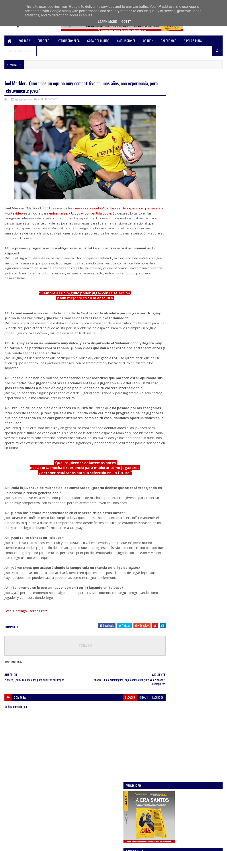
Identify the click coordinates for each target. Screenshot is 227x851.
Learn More (107, 22)
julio (169, 565)
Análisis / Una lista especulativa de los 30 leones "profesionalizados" (198, 202)
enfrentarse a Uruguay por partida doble (94, 214)
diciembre (173, 471)
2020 (166, 465)
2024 (166, 440)
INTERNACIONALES (68, 40)
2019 (165, 610)
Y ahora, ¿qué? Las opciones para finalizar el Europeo (188, 520)
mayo (170, 577)
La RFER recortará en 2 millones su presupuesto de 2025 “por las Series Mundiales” (198, 231)
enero (170, 603)
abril (169, 584)
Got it (126, 22)
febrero (171, 596)
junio (170, 571)
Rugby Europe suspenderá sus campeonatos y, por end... (186, 539)
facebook (142, 702)
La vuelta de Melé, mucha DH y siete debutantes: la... (189, 549)
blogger (114, 702)
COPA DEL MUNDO (98, 40)
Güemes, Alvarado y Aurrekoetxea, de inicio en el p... (190, 491)
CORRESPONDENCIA (20, 50)
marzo (170, 590)
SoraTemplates (25, 845)
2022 (166, 452)
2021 (165, 459)
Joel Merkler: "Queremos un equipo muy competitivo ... (192, 510)
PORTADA (24, 40)
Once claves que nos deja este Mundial (198, 305)
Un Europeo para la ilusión (191, 256)
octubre (172, 483)
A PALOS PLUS (193, 40)
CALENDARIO (168, 40)
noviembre (173, 477)
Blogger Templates (63, 845)
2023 (166, 446)
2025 (166, 433)
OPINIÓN (148, 40)
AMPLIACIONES (126, 40)
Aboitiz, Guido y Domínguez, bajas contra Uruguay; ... (193, 500)
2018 (165, 617)
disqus (128, 702)
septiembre (174, 559)
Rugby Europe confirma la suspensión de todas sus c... (193, 530)
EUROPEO (44, 40)
